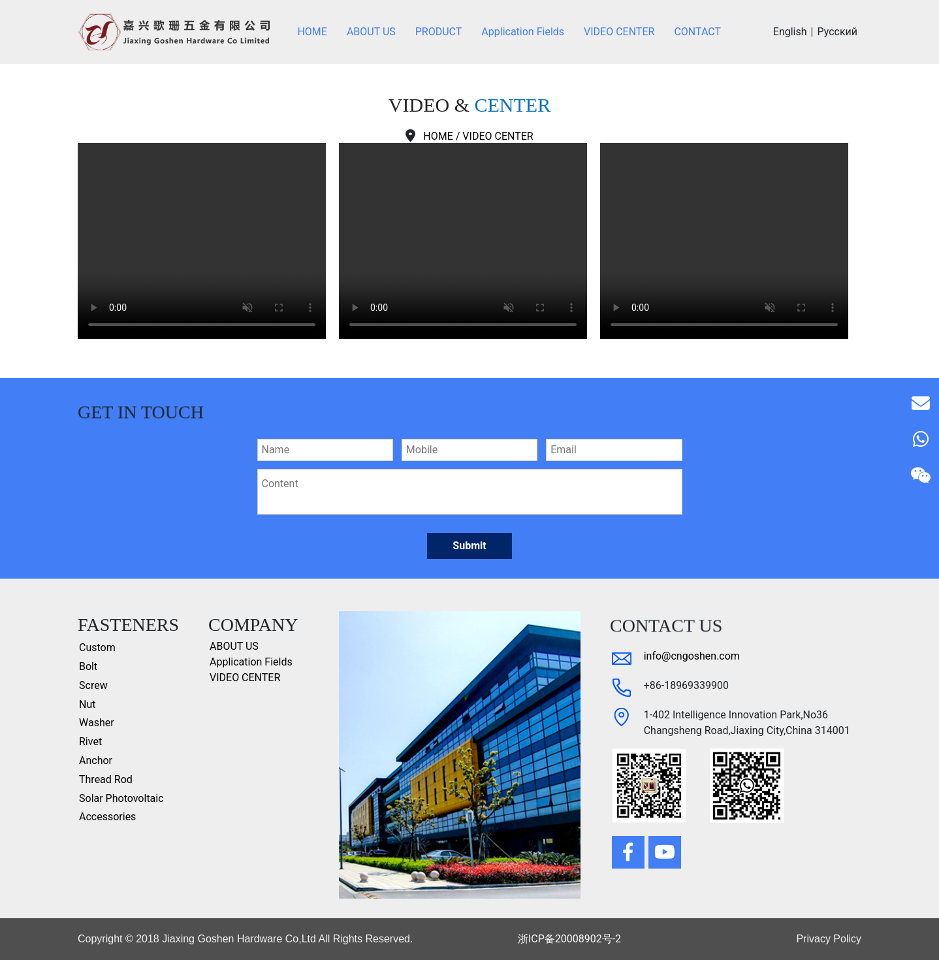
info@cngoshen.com (692, 656)
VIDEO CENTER (497, 136)
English (790, 31)
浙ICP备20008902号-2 (569, 939)
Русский (837, 31)
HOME (438, 136)
